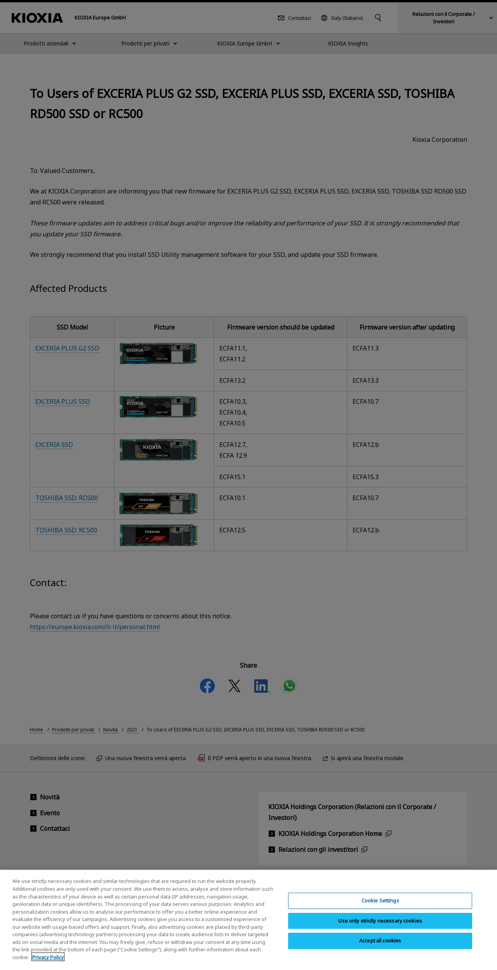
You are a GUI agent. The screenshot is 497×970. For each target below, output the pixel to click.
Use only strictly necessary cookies (380, 930)
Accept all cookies (380, 950)
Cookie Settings (380, 910)
